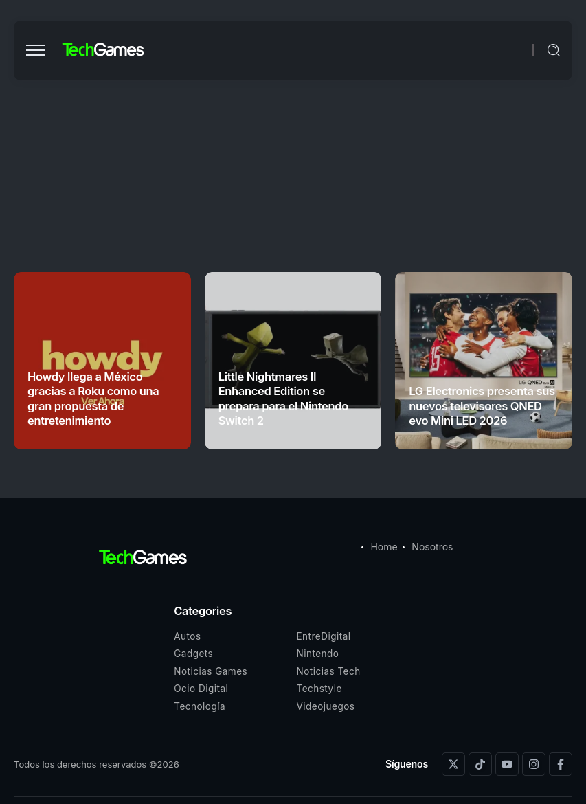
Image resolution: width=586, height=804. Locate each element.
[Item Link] (483, 360)
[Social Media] (453, 764)
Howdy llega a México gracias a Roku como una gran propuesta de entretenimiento (93, 398)
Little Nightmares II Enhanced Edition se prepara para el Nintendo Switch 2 (283, 398)
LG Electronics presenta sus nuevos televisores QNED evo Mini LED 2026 (481, 405)
